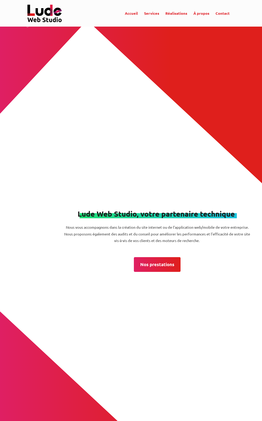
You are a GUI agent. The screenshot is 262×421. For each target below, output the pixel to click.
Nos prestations (157, 264)
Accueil (131, 13)
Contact (223, 13)
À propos (201, 13)
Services (151, 13)
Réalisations (176, 13)
